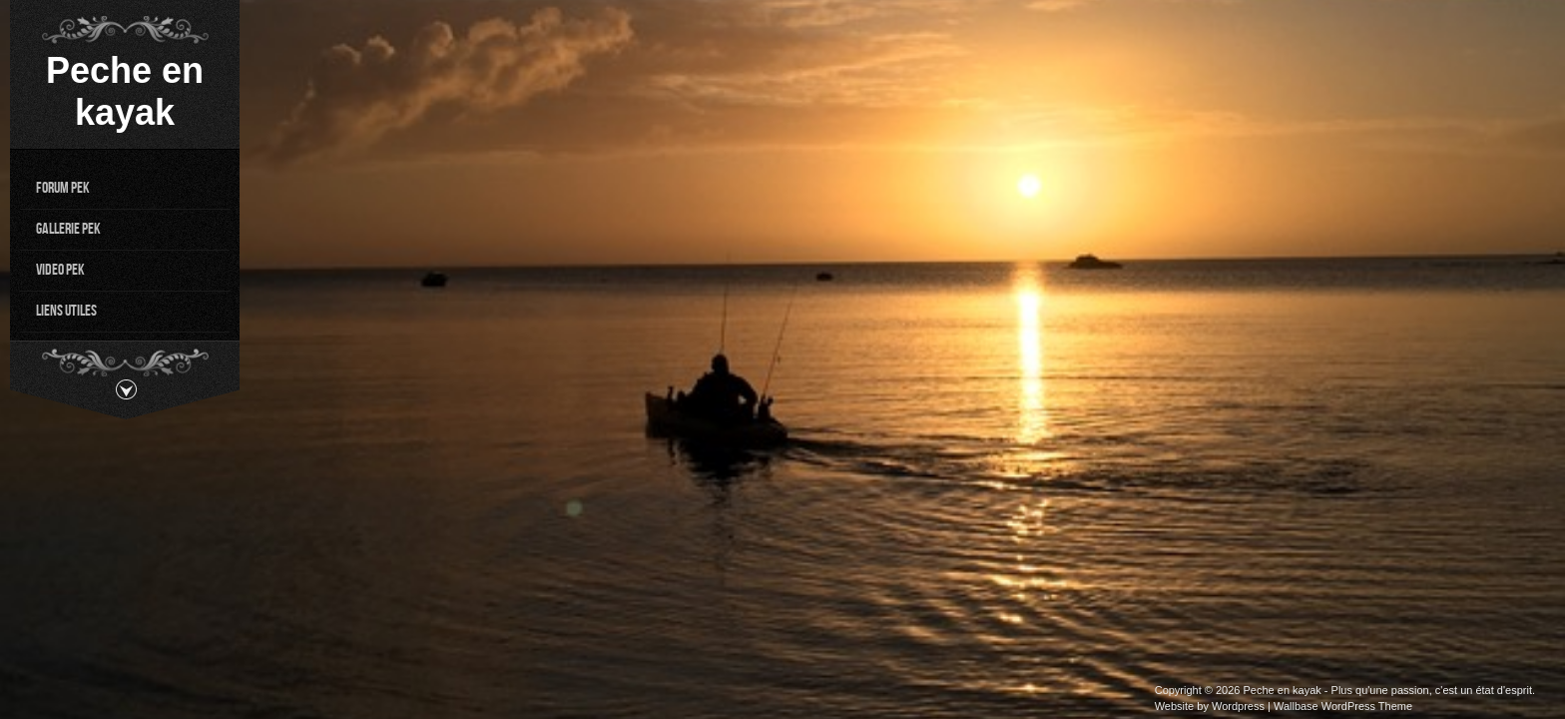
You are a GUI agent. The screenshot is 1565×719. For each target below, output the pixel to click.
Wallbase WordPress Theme (1343, 706)
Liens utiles (66, 310)
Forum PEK (63, 187)
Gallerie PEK (68, 228)
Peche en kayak (125, 91)
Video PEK (60, 269)
